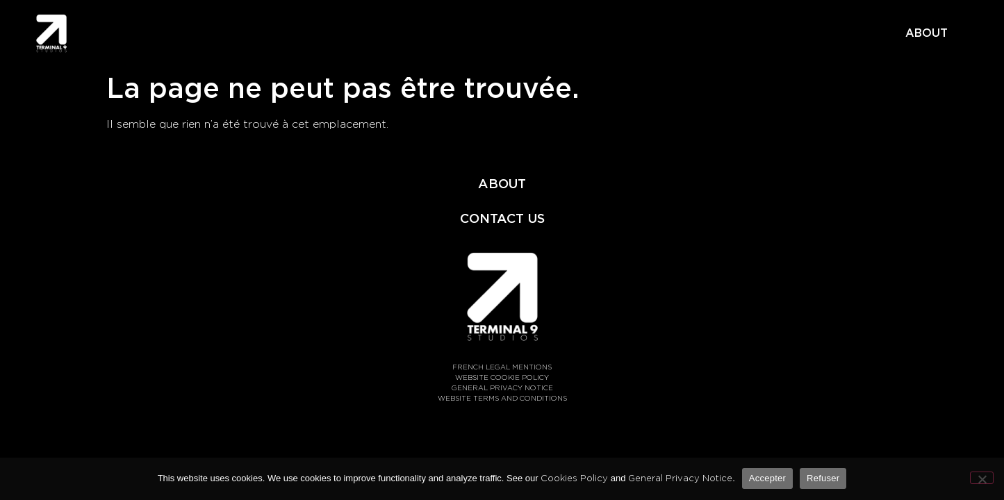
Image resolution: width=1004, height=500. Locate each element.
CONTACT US (502, 218)
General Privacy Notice (680, 478)
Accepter (767, 478)
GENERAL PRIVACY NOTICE (502, 387)
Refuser (823, 478)
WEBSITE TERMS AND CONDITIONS (502, 398)
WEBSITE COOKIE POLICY (502, 377)
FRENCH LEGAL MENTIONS (502, 366)
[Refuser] (982, 478)
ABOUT (926, 33)
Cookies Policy (574, 478)
